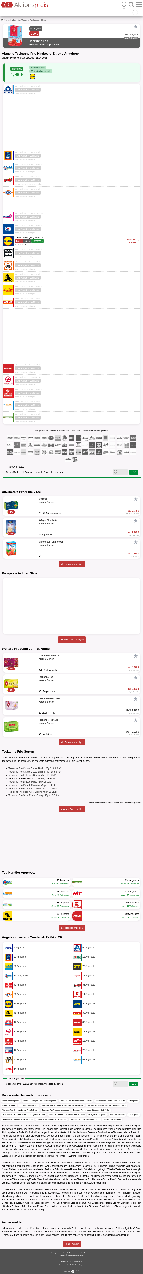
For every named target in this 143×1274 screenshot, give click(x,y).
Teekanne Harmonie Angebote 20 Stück (51, 1119)
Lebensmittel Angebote (112, 1119)
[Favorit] (135, 26)
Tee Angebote (134, 1115)
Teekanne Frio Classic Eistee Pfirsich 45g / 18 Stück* (34, 768)
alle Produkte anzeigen (72, 564)
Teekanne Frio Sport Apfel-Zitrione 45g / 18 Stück (32, 792)
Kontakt (61, 1265)
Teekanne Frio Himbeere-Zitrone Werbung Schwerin (106, 1105)
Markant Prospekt (9, 1105)
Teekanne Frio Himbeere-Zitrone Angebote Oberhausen (62, 1105)
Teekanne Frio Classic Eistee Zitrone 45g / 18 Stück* (34, 771)
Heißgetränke (10, 20)
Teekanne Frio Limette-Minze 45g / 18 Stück (30, 782)
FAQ (67, 1265)
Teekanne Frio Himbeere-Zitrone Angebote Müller (91, 1110)
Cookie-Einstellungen (77, 1265)
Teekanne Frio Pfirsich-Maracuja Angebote (76, 1101)
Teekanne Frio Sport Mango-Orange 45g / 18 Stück (33, 795)
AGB (71, 1261)
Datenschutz (78, 1261)
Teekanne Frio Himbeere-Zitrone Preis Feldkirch (20, 1110)
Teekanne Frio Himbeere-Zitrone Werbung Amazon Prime (23, 1115)
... (17, 20)
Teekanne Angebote (117, 1115)
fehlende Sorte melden (72, 809)
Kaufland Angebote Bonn (29, 1105)
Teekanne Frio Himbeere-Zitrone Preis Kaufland (67, 1115)
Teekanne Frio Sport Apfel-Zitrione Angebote (39, 1101)
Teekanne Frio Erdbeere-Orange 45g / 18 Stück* (32, 775)
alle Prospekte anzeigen (72, 639)
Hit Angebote (133, 1101)
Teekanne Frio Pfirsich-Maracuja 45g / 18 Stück (31, 785)
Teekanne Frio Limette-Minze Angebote (110, 1101)
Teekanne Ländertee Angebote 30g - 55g (17, 1119)
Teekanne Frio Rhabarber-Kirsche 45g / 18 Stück (32, 788)
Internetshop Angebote (10, 1101)
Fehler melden (72, 1244)
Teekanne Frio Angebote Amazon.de (55, 1110)
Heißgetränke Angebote (97, 1115)
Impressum (64, 1261)
